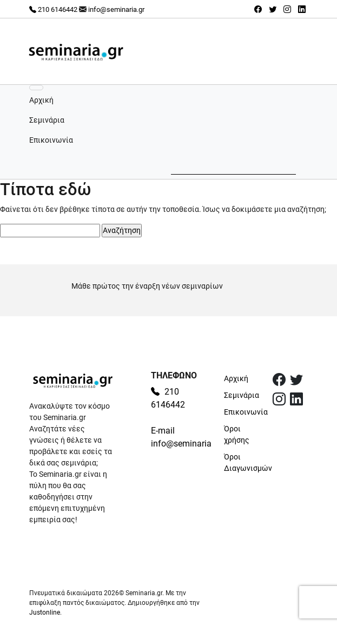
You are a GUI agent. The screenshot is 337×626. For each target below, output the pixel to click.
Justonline (44, 612)
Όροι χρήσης (236, 434)
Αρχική (41, 100)
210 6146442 (53, 9)
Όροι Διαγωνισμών (242, 462)
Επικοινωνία (51, 140)
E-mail (163, 430)
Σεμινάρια (46, 120)
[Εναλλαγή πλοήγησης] (36, 87)
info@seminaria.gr (116, 9)
